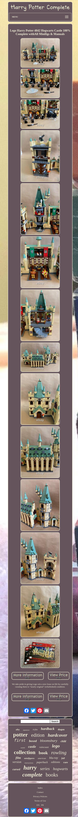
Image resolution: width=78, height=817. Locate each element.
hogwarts (60, 769)
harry (30, 767)
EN (38, 805)
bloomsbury (48, 741)
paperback (42, 762)
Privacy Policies (40, 796)
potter (20, 735)
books (52, 775)
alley (18, 729)
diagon (61, 729)
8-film (35, 729)
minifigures (29, 758)
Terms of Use (40, 800)
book (43, 752)
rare (65, 762)
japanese (26, 730)
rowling (58, 752)
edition (38, 735)
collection (25, 752)
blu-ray (53, 758)
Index (40, 788)
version (16, 762)
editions (55, 762)
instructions (29, 763)
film (18, 758)
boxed (33, 741)
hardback (47, 729)
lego (56, 745)
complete (32, 775)
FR (42, 805)
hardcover (57, 735)
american (42, 758)
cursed (16, 769)
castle (32, 746)
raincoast (44, 747)
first (20, 741)
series (45, 768)
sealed (23, 748)
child (63, 741)
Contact (40, 792)
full (63, 758)
